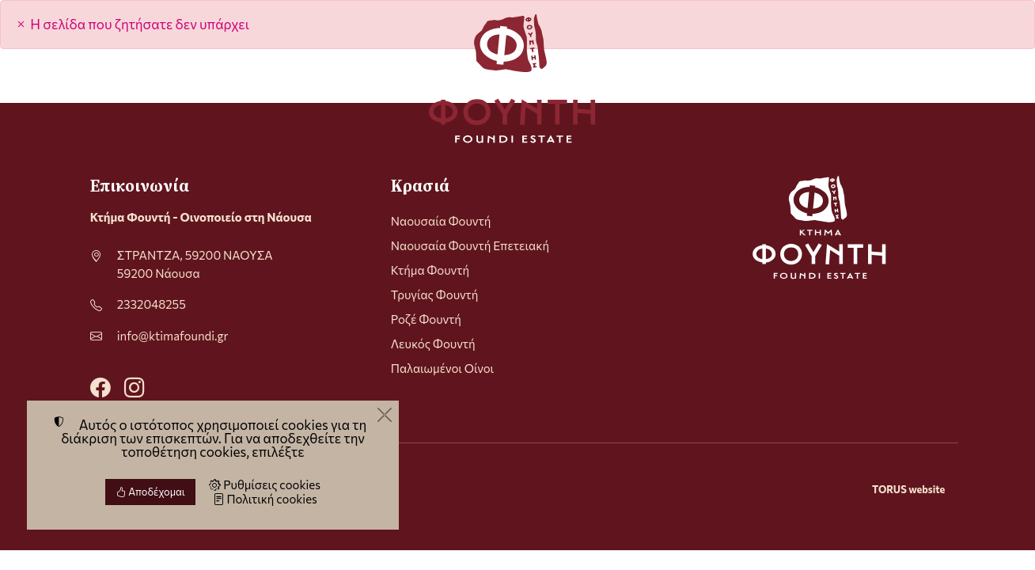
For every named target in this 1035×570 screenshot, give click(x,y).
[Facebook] (100, 386)
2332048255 (151, 304)
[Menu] (96, 78)
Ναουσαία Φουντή (441, 221)
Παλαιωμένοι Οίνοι (442, 368)
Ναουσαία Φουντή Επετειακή (470, 245)
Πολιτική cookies (265, 499)
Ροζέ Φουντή (426, 319)
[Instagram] (134, 386)
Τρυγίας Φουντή (435, 294)
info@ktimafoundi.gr (173, 336)
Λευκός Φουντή (433, 343)
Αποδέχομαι (150, 491)
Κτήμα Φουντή (430, 270)
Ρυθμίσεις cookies (264, 484)
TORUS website (908, 489)
